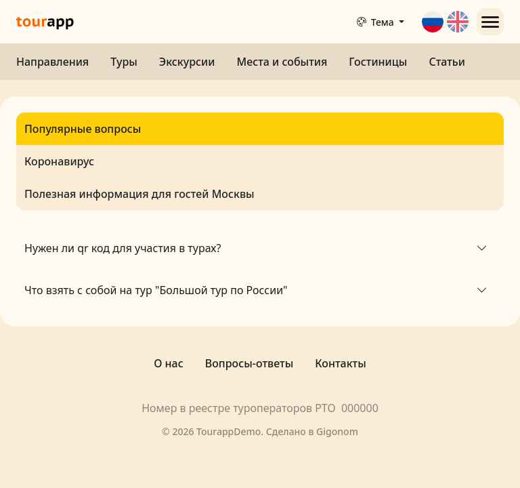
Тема (376, 22)
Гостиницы (378, 61)
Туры (123, 61)
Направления (52, 61)
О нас (168, 363)
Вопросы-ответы (249, 363)
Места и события (281, 61)
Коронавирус (59, 161)
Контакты (340, 363)
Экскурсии (187, 61)
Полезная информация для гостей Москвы (139, 193)
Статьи (447, 61)
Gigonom (337, 431)
